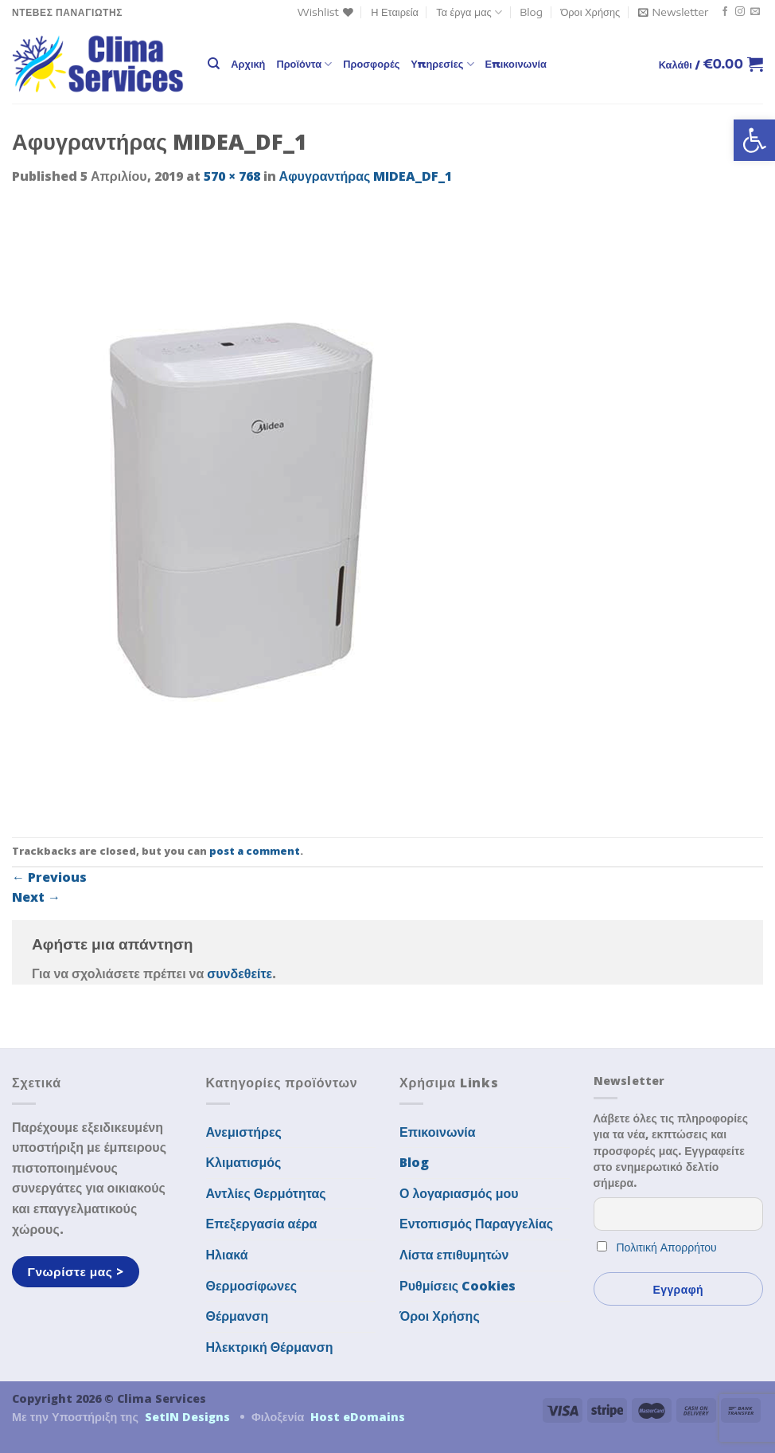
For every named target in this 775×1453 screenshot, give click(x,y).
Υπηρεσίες (442, 64)
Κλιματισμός (244, 1162)
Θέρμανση (237, 1316)
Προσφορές (371, 63)
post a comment (254, 851)
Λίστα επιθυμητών (454, 1254)
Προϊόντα (304, 64)
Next (36, 897)
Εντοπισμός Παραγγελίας (476, 1223)
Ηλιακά (227, 1254)
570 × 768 (232, 176)
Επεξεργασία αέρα (261, 1223)
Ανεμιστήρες (244, 1132)
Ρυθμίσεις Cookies (457, 1285)
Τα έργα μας (469, 12)
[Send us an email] (755, 12)
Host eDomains (357, 1416)
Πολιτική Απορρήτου (667, 1247)
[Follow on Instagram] (740, 12)
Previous (49, 877)
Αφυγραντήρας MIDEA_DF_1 (366, 176)
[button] (754, 140)
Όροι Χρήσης (590, 12)
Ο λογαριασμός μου (459, 1193)
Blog (531, 12)
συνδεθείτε (239, 973)
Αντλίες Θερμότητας (266, 1193)
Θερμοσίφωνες (252, 1285)
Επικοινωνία (516, 63)
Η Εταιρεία (395, 12)
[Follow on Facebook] (725, 12)
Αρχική (248, 63)
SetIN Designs (187, 1416)
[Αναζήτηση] (214, 64)
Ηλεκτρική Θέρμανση (269, 1347)
